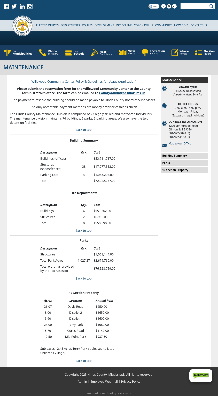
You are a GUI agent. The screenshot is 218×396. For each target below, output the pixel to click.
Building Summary (174, 155)
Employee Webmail (104, 381)
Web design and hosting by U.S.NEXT (109, 393)
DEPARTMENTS (70, 25)
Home (20, 25)
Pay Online (124, 25)
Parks (166, 163)
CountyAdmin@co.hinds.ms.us (122, 93)
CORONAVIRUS (143, 25)
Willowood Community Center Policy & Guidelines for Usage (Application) (84, 81)
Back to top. (83, 130)
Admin (82, 381)
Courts (87, 25)
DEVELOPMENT (104, 25)
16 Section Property (175, 170)
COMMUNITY (163, 25)
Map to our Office (180, 143)
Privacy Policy (131, 381)
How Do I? (181, 25)
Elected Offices (47, 25)
